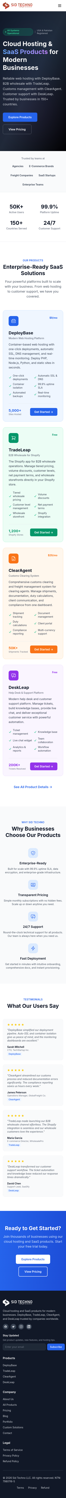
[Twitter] (13, 1326)
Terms (20, 1487)
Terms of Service (13, 1449)
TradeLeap (9, 1370)
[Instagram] (21, 1326)
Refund (45, 1487)
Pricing (7, 1410)
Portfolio (7, 1421)
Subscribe (56, 1346)
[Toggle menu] (59, 5)
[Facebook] (5, 1326)
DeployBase (10, 1365)
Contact (7, 1432)
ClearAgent (9, 1376)
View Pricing (17, 129)
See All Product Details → (33, 787)
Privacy (32, 1487)
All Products (10, 1404)
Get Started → (43, 412)
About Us (8, 1399)
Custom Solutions (13, 1427)
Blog (5, 1416)
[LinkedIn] (29, 1326)
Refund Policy (11, 1461)
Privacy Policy (11, 1455)
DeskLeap (8, 1382)
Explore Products (20, 117)
